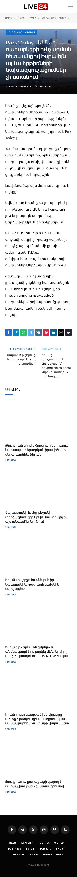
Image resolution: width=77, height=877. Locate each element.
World (59, 842)
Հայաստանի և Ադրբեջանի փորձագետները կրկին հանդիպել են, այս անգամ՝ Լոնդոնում (36, 517)
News (13, 842)
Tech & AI (45, 848)
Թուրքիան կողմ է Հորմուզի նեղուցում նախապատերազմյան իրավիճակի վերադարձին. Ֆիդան (36, 450)
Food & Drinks (53, 854)
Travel (33, 854)
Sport (60, 848)
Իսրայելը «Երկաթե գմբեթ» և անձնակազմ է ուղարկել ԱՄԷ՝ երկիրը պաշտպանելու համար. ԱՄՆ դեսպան (37, 651)
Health (18, 854)
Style (30, 848)
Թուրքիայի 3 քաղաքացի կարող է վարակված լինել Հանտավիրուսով (34, 783)
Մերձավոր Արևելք (21, 32)
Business (15, 848)
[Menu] (70, 6)
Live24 (13, 86)
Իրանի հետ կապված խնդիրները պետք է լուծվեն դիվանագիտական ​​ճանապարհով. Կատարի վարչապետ (37, 719)
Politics (44, 842)
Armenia (27, 842)
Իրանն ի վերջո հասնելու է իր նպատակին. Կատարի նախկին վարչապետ (32, 584)
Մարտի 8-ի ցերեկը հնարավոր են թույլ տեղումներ (21, 359)
